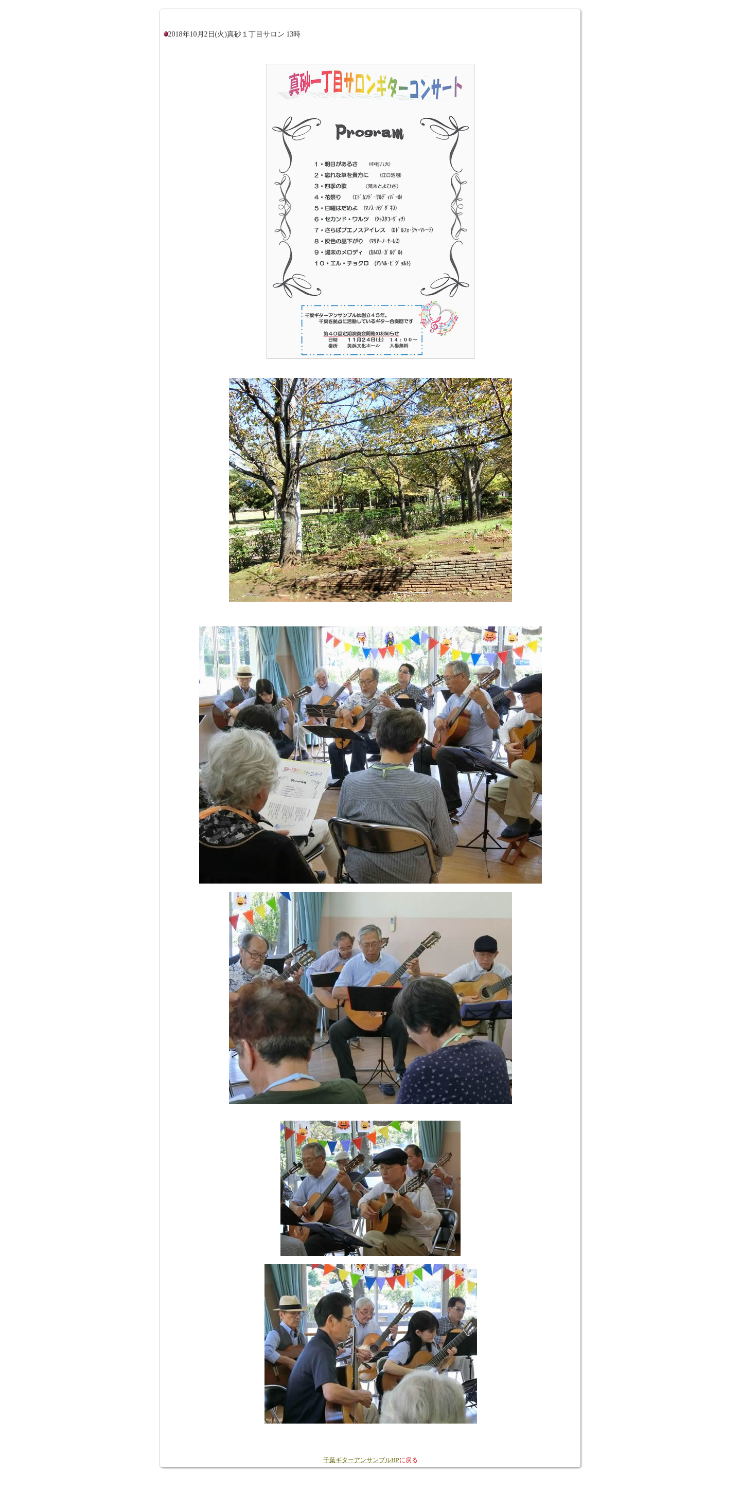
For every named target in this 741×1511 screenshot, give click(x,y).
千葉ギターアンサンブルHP (361, 1460)
